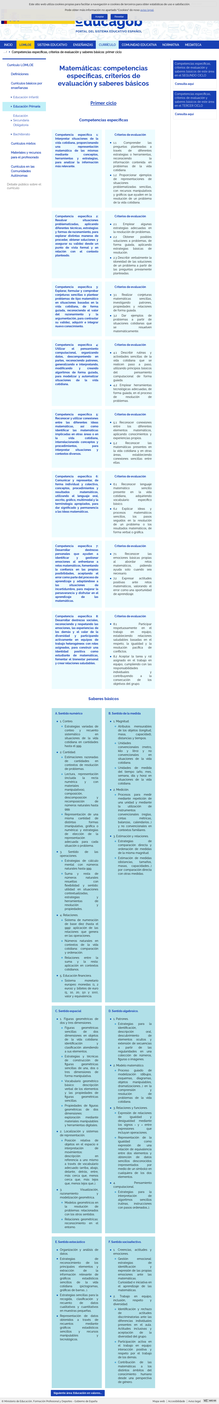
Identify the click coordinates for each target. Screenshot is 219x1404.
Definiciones (19, 74)
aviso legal (147, 10)
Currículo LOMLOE (20, 65)
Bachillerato (21, 134)
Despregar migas (5, 51)
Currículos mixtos (23, 143)
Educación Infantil (26, 97)
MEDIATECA (193, 45)
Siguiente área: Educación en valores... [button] (78, 1393)
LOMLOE (25, 45)
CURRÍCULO (107, 45)
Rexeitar (119, 16)
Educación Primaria (26, 106)
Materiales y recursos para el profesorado (26, 155)
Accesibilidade (176, 1401)
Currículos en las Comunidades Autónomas (22, 171)
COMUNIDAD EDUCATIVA (139, 45)
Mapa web (159, 1401)
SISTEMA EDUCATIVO (52, 45)
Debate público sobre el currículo (24, 186)
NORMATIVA (170, 45)
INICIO (8, 45)
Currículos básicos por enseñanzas (26, 86)
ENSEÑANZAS (83, 45)
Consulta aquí (184, 83)
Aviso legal (194, 1401)
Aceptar (99, 16)
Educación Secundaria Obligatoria (21, 120)
